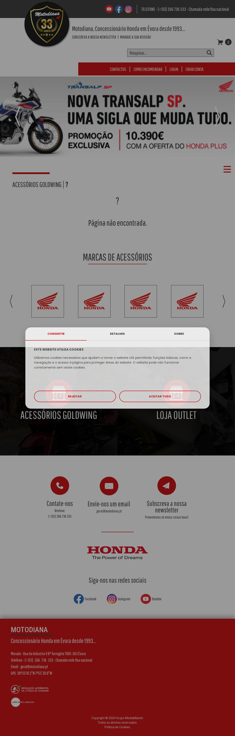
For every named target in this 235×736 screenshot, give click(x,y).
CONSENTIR (56, 334)
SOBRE (179, 334)
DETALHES (117, 334)
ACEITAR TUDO (160, 396)
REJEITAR (75, 396)
